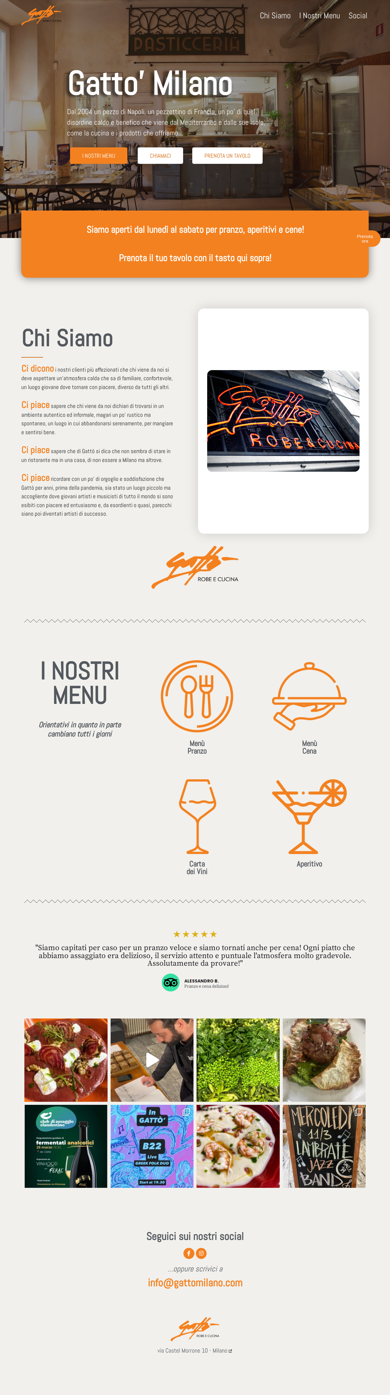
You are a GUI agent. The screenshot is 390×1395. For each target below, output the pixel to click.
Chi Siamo (275, 15)
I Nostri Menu (319, 15)
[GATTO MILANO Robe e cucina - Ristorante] (41, 15)
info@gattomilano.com (195, 1284)
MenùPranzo (197, 747)
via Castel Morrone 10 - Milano (192, 1352)
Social (358, 15)
